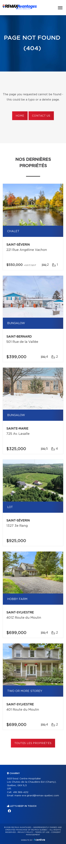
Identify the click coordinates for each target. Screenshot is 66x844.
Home (20, 116)
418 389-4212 (20, 792)
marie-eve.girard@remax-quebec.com (36, 796)
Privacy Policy (25, 832)
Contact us (41, 116)
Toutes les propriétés (33, 743)
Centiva (39, 840)
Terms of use (42, 832)
